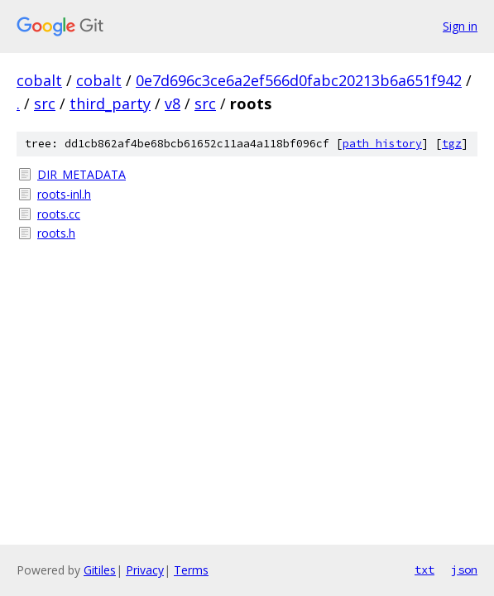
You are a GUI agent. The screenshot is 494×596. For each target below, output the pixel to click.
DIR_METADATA (81, 174)
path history (382, 144)
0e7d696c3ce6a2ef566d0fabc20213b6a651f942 (299, 80)
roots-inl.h (64, 194)
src (44, 103)
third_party (110, 103)
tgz (452, 144)
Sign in (460, 26)
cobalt (39, 80)
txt (424, 569)
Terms (191, 570)
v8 (172, 103)
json (464, 569)
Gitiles (100, 570)
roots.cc (58, 214)
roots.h (56, 233)
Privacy (145, 570)
